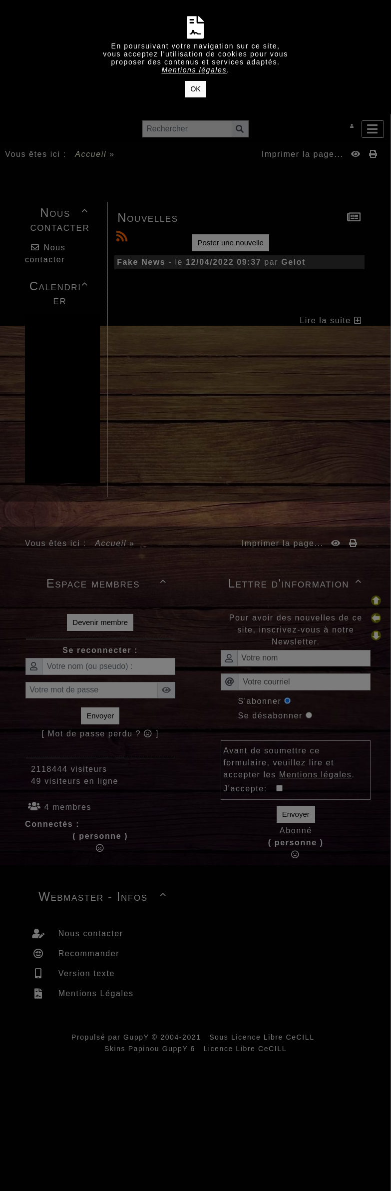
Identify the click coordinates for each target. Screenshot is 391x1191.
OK (195, 89)
